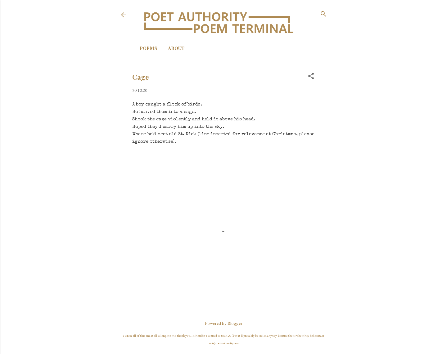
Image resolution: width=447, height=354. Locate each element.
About (176, 48)
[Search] (323, 14)
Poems (148, 48)
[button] (311, 76)
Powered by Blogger (223, 323)
